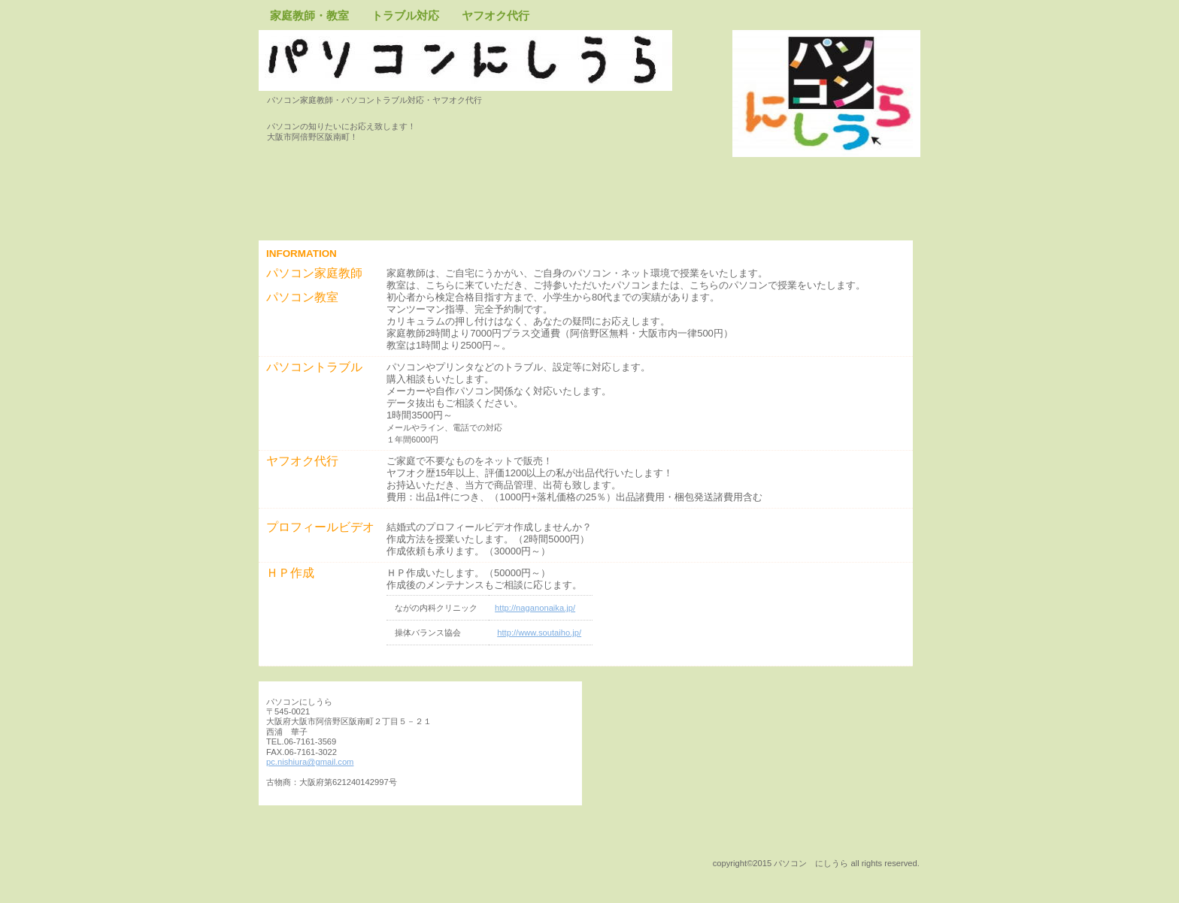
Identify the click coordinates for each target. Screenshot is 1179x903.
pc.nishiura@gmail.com (309, 761)
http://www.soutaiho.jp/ (539, 632)
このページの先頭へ (315, 862)
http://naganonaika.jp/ (535, 607)
